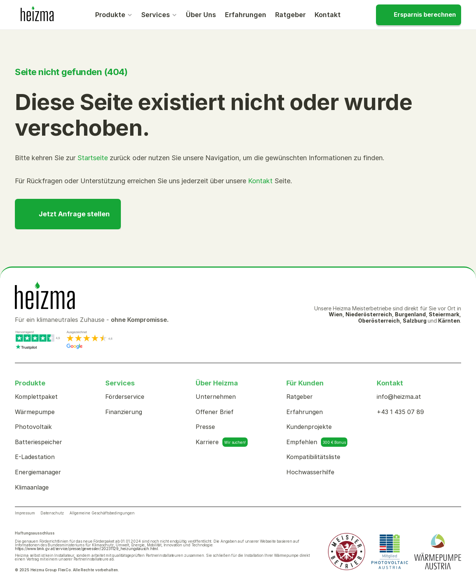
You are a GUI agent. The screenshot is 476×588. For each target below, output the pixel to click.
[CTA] (418, 14)
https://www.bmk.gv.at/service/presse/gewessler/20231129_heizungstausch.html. (87, 548)
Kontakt (260, 181)
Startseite (92, 158)
